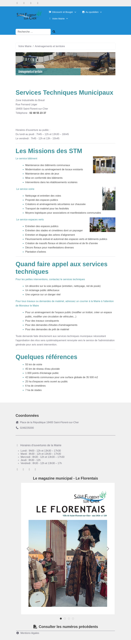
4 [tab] (73, 619)
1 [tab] (61, 619)
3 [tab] (69, 619)
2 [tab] (65, 619)
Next (108, 549)
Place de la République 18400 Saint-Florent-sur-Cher (47, 422)
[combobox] (33, 32)
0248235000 (25, 428)
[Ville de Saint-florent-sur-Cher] (29, 15)
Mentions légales (27, 633)
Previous (28, 549)
